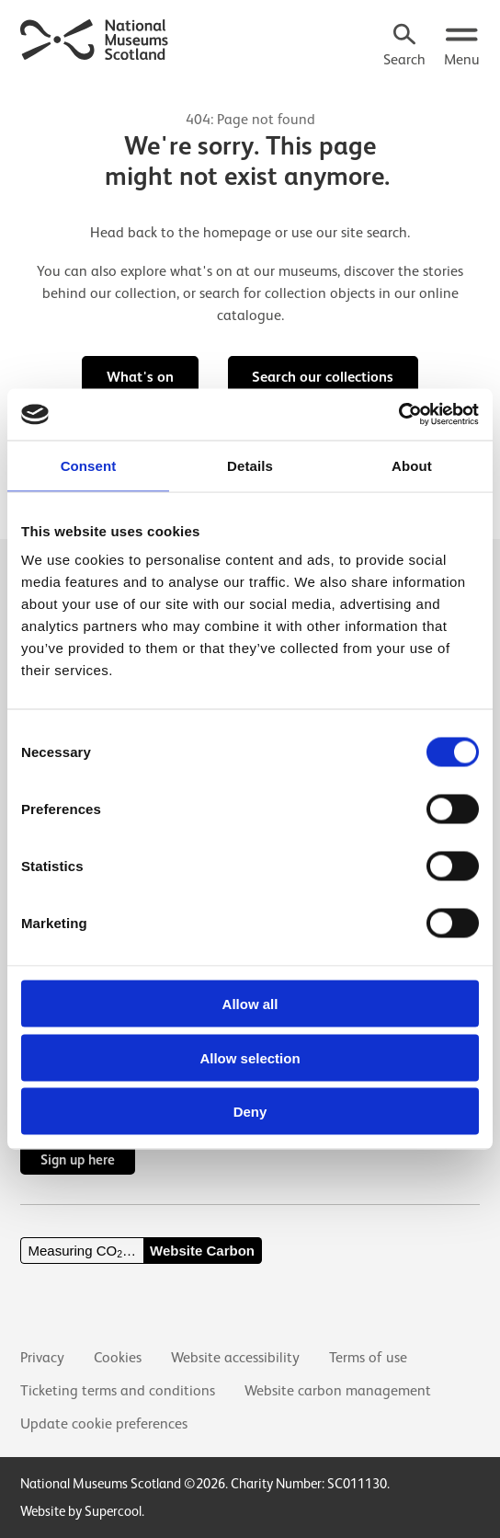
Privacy (42, 1357)
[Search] (404, 47)
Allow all (250, 1004)
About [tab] (412, 465)
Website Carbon (202, 1250)
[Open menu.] (462, 47)
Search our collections (322, 376)
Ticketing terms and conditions (117, 1391)
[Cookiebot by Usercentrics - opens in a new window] (398, 415)
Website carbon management (337, 1391)
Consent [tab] (89, 465)
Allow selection (249, 1057)
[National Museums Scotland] (94, 38)
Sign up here (77, 1159)
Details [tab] (250, 465)
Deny (250, 1111)
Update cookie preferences (104, 1424)
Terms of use (368, 1357)
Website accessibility (235, 1357)
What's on (140, 376)
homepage (237, 232)
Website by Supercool (81, 1511)
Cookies (118, 1357)
